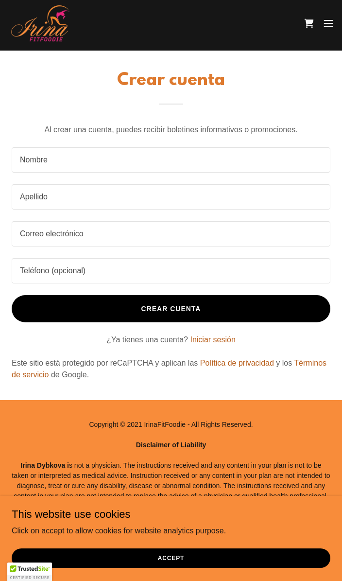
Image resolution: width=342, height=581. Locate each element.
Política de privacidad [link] (237, 363)
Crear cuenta (171, 309)
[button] (328, 23)
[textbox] (171, 160)
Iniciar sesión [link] (212, 339)
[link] (40, 23)
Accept (171, 557)
